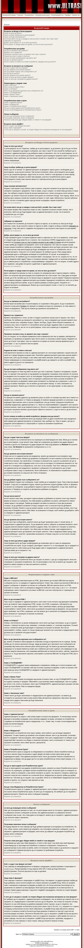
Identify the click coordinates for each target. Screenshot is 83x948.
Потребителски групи (42, 15)
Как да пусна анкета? (12, 73)
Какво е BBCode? (10, 85)
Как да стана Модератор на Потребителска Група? (22, 110)
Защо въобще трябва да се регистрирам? (19, 35)
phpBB (37, 941)
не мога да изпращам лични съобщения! (19, 116)
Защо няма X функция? (12, 128)
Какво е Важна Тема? (12, 94)
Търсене (20, 15)
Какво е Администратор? (13, 102)
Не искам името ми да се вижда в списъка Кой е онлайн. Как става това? (31, 39)
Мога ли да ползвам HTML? (14, 87)
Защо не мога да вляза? (13, 33)
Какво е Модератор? (11, 104)
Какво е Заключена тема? (13, 96)
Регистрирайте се (57, 15)
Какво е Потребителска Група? (15, 106)
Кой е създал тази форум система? (17, 126)
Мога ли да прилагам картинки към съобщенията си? (23, 91)
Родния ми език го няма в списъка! (17, 56)
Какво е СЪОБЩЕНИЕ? (12, 93)
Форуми (7, 24)
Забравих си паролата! (12, 41)
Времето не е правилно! (13, 52)
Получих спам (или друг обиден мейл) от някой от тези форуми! (27, 120)
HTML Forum (54, 944)
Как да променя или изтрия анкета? (17, 75)
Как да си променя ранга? (13, 60)
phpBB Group (9, 869)
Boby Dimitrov (45, 943)
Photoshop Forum (49, 946)
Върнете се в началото (12, 163)
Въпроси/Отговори (9, 15)
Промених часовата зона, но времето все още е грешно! (25, 54)
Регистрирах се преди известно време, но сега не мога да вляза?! (28, 44)
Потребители (29, 15)
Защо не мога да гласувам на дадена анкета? (21, 79)
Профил (68, 15)
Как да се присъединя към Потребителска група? (22, 108)
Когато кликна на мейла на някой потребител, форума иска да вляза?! (30, 62)
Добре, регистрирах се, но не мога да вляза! (20, 43)
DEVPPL (48, 944)
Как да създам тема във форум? (16, 68)
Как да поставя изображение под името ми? (20, 58)
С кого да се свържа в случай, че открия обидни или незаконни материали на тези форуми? (38, 130)
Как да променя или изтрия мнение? (17, 70)
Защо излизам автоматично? (14, 37)
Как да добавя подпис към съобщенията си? (20, 72)
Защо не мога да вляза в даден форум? (18, 77)
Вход (51, 17)
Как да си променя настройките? (16, 51)
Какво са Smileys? (10, 89)
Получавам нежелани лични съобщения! (19, 118)
